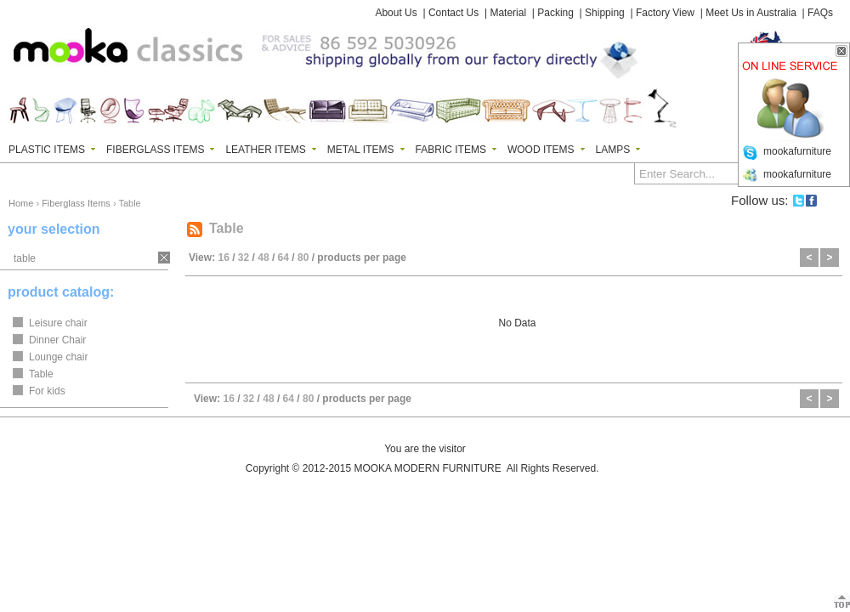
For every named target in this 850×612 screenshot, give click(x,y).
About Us (395, 13)
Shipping (605, 13)
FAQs (820, 13)
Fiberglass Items (76, 203)
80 (303, 258)
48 (263, 258)
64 (283, 258)
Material (508, 13)
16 (223, 258)
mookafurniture (797, 151)
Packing (555, 13)
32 (243, 258)
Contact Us (453, 13)
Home (20, 203)
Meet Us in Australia (751, 13)
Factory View (665, 13)
